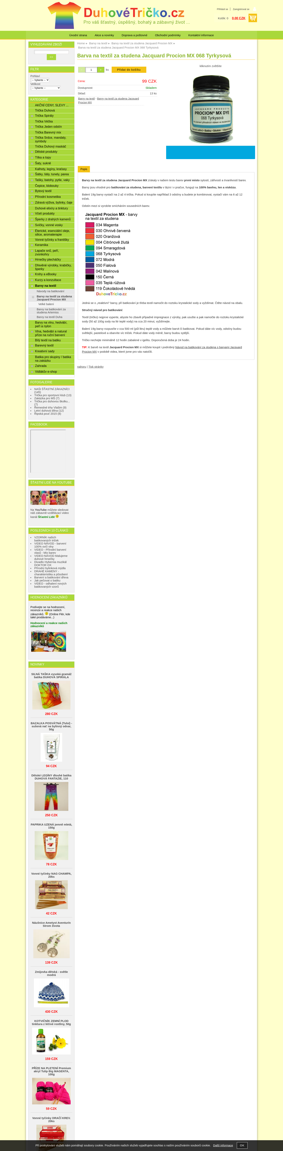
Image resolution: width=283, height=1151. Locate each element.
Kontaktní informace (201, 35)
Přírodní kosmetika (48, 196)
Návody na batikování (50, 291)
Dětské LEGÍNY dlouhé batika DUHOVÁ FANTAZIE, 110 (51, 777)
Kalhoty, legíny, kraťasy (51, 169)
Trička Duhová (45, 110)
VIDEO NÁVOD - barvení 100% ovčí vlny (50, 545)
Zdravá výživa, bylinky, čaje (53, 202)
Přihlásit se (222, 9)
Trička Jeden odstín (48, 126)
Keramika (41, 245)
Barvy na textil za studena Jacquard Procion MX (54, 298)
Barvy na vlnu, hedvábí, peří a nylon (51, 324)
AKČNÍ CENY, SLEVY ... (52, 105)
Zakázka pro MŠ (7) (46, 398)
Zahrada (41, 365)
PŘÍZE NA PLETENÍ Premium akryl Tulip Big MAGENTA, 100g (51, 1071)
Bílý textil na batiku (48, 340)
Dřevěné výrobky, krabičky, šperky (53, 267)
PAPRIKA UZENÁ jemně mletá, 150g (51, 826)
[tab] (84, 169)
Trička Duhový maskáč (50, 146)
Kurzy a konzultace (48, 280)
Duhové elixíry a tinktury (51, 208)
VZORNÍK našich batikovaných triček (46, 539)
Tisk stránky (96, 366)
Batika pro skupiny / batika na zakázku (53, 358)
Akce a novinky (104, 35)
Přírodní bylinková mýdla (50, 568)
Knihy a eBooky (45, 274)
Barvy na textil (86, 98)
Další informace (223, 1145)
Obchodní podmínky (168, 35)
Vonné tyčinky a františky (52, 239)
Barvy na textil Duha (49, 317)
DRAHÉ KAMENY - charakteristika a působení (51, 573)
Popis (83, 169)
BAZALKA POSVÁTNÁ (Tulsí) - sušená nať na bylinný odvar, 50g (51, 726)
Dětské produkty (46, 151)
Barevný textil (44, 345)
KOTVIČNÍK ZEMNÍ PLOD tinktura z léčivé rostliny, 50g (51, 1022)
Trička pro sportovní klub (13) (52, 395)
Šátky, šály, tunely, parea (52, 174)
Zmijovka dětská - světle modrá (51, 973)
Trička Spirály (44, 115)
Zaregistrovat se (241, 9)
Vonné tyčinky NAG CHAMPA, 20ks (51, 875)
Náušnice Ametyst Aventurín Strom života (51, 924)
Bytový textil (43, 191)
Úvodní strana (78, 35)
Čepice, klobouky (47, 185)
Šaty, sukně (43, 163)
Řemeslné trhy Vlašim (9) (50, 407)
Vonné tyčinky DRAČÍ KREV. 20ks (51, 1120)
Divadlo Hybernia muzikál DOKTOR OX (50, 563)
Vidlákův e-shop (46, 371)
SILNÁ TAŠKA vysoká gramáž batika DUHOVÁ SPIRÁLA (51, 676)
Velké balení (46, 304)
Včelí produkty (44, 213)
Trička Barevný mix (48, 132)
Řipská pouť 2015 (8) (47, 413)
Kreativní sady (44, 351)
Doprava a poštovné (134, 35)
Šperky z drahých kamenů (53, 219)
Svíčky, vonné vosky (49, 225)
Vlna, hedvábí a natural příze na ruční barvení (51, 333)
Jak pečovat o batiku (47, 580)
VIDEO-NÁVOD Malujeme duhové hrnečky (51, 557)
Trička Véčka (44, 121)
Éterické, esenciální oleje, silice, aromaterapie (52, 232)
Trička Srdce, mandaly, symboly (50, 139)
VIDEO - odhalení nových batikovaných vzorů (50, 585)
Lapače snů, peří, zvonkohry (47, 252)
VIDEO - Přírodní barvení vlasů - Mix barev (50, 551)
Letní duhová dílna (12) (49, 410)
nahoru (81, 366)
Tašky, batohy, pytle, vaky (52, 180)
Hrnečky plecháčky (48, 259)
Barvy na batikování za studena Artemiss (51, 311)
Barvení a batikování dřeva (51, 577)
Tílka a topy (43, 157)
